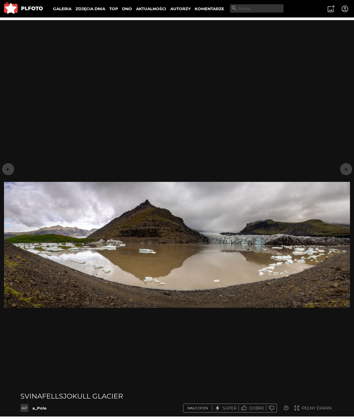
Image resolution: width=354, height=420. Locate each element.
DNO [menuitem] (127, 8)
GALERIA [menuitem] (62, 8)
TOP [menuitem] (113, 8)
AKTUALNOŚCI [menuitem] (151, 8)
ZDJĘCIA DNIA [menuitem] (90, 8)
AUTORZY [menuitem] (180, 8)
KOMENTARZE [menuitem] (209, 8)
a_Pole (39, 408)
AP (24, 408)
